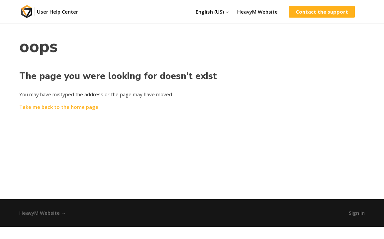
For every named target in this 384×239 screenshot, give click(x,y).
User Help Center (57, 11)
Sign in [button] (357, 212)
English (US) (212, 12)
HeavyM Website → (42, 212)
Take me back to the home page (58, 107)
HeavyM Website (257, 11)
